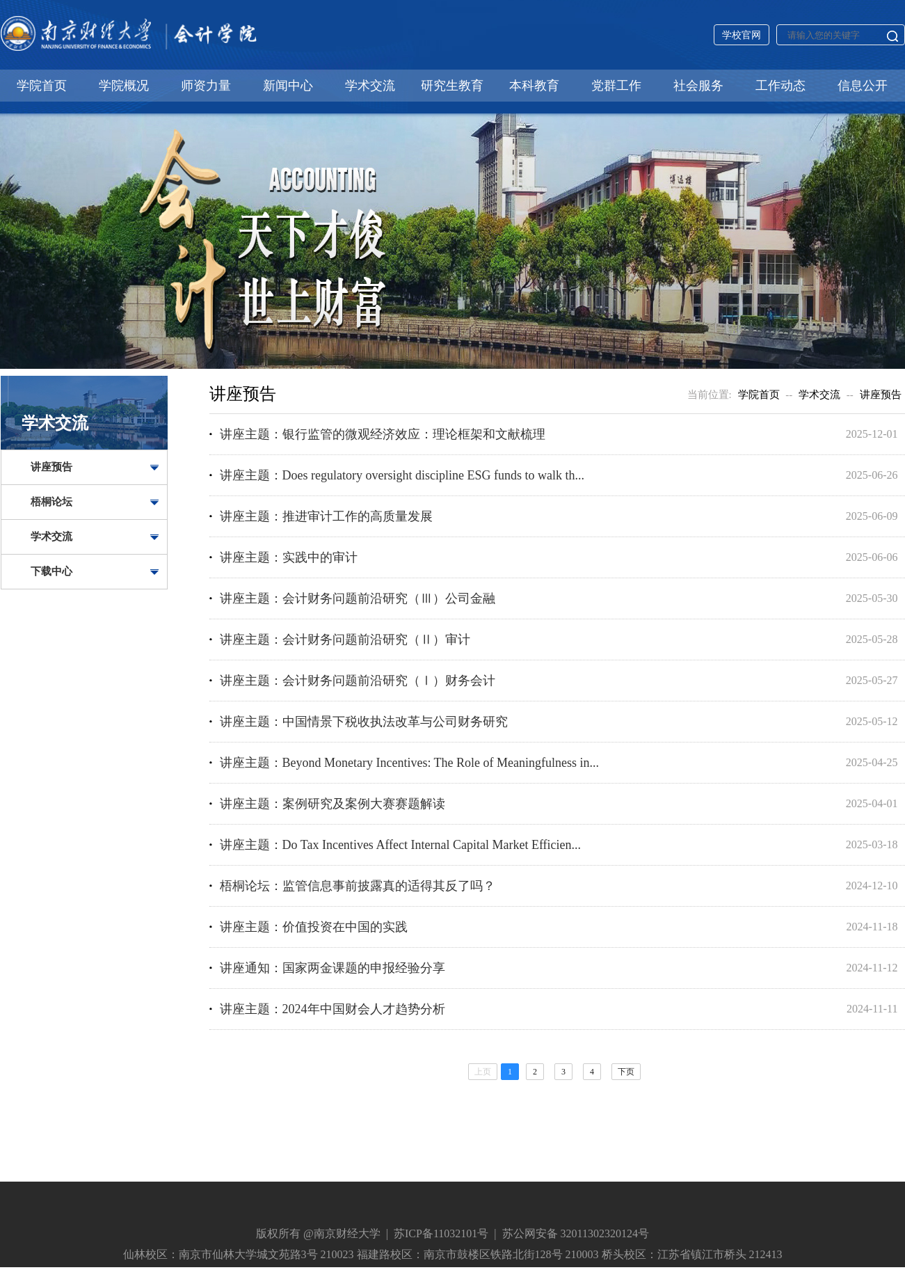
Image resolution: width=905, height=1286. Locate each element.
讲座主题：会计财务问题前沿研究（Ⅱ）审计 (345, 639)
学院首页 (42, 86)
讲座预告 (51, 467)
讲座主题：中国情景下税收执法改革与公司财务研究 (364, 722)
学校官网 (741, 35)
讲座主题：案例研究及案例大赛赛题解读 (332, 804)
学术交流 (370, 86)
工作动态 (780, 86)
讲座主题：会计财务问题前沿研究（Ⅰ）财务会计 (357, 681)
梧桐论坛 (51, 501)
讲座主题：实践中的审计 (289, 557)
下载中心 (51, 571)
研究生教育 (452, 86)
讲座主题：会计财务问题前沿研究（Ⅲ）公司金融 (357, 598)
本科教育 (534, 86)
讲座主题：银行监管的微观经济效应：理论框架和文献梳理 (382, 434)
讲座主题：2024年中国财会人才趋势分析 (332, 1009)
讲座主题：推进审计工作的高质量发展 (326, 516)
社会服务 (698, 86)
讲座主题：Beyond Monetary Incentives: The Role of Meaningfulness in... (410, 763)
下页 (626, 1072)
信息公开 (863, 86)
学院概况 (124, 86)
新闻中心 (288, 86)
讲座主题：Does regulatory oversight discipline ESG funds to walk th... (402, 475)
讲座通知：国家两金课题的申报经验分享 (332, 968)
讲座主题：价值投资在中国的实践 (314, 927)
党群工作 (616, 86)
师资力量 (206, 86)
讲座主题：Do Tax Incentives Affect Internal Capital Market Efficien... (401, 845)
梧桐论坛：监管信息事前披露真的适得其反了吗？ (357, 886)
